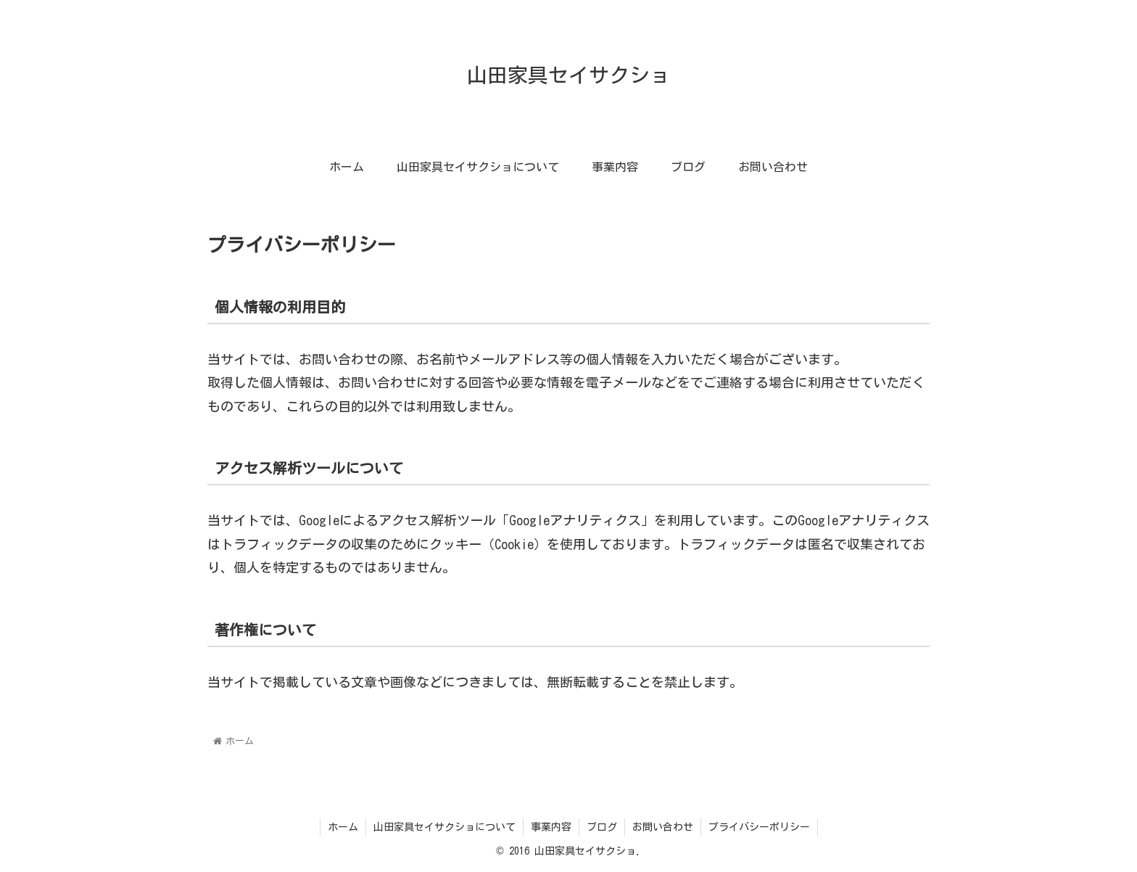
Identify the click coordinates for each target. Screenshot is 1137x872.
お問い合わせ (662, 827)
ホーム (343, 827)
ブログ (602, 827)
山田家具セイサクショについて (444, 827)
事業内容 (551, 827)
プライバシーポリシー (759, 827)
